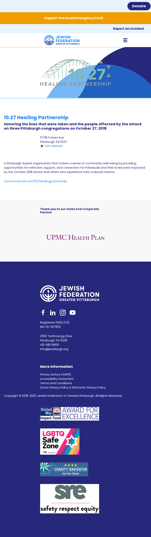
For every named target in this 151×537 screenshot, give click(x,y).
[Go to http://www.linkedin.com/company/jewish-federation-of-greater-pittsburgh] (53, 313)
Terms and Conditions (56, 383)
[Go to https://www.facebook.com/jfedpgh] (43, 313)
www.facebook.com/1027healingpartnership (35, 181)
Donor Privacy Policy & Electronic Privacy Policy (73, 387)
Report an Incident (128, 28)
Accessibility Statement (57, 379)
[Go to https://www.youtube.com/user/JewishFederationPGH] (73, 313)
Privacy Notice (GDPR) (55, 374)
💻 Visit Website (51, 146)
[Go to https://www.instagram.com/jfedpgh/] (63, 313)
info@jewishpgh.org (54, 349)
